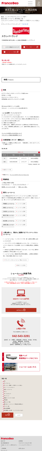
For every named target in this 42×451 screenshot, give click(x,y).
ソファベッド (7, 400)
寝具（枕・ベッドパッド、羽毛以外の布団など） (15, 410)
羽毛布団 (6, 405)
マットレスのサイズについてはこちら (19, 176)
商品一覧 (4, 380)
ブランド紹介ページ (30, 47)
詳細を (18, 153)
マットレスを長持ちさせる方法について (12, 134)
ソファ (5, 395)
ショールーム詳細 (22, 205)
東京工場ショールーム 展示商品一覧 (12, 18)
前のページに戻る (21, 267)
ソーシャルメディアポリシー (25, 445)
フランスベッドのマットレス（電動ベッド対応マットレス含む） (20, 20)
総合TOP (3, 441)
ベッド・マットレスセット (19, 185)
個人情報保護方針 (5, 443)
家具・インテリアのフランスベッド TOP (13, 17)
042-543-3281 (21, 338)
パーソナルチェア (8, 398)
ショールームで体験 (10, 52)
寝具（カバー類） (22, 188)
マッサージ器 (7, 412)
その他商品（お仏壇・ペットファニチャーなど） (15, 417)
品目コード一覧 (8, 170)
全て (5, 383)
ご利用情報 (3, 448)
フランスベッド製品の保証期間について (12, 136)
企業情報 (21, 441)
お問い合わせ (22, 448)
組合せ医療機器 (7, 415)
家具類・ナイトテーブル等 (8, 188)
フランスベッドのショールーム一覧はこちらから (18, 261)
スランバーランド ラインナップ (10, 24)
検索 (38, 5)
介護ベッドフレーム (8, 393)
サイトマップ (4, 450)
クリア (20, 422)
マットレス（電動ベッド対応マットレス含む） (14, 388)
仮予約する (21, 312)
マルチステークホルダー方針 (25, 443)
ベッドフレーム (6, 185)
